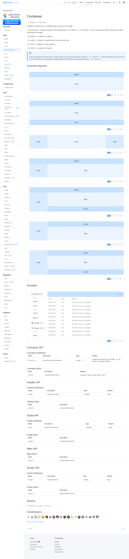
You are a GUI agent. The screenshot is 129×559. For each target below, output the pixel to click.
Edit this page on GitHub (35, 521)
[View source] (124, 95)
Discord (57, 544)
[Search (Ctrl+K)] (70, 2)
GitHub (57, 542)
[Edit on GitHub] (118, 95)
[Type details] (82, 360)
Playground (107, 2)
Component (89, 2)
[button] (119, 2)
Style (41, 506)
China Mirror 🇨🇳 (35, 542)
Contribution (59, 549)
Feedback (58, 547)
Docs (48, 506)
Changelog (33, 544)
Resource (98, 2)
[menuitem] (38, 306)
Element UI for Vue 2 (36, 547)
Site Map (33, 549)
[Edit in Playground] (115, 95)
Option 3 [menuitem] (35, 313)
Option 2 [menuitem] (35, 306)
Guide (81, 2)
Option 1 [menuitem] (35, 301)
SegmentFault (59, 552)
